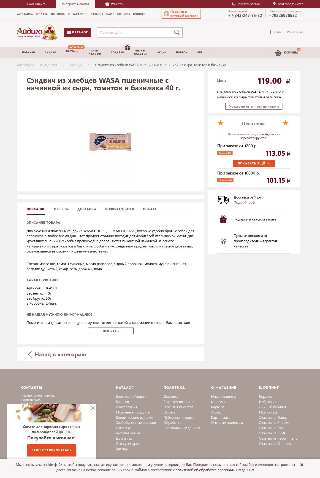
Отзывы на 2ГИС (272, 432)
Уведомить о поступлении (254, 106)
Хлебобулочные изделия (37, 64)
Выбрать (111, 331)
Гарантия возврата (178, 401)
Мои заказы (268, 412)
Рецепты (114, 4)
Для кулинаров (128, 443)
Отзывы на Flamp (273, 417)
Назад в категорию (57, 354)
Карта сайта (220, 417)
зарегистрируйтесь (253, 138)
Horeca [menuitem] (181, 52)
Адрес (216, 412)
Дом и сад (124, 438)
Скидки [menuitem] (50, 52)
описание (36, 209)
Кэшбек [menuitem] (139, 14)
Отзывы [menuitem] (96, 14)
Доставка (171, 396)
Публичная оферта (178, 417)
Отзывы (61, 209)
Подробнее (244, 202)
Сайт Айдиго (36, 4)
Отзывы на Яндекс (274, 422)
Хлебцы (76, 64)
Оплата (150, 209)
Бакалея (122, 401)
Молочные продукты (133, 412)
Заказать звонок (245, 4)
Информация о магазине (223, 399)
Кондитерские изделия (134, 417)
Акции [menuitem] (161, 52)
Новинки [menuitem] (28, 52)
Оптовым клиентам (227, 422)
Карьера (218, 406)
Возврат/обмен (119, 209)
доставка (86, 209)
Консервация (126, 406)
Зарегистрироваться (51, 450)
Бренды (122, 448)
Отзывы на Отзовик (275, 443)
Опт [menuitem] (199, 52)
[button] (181, 14)
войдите (268, 134)
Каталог (77, 32)
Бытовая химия (128, 432)
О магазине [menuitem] (77, 14)
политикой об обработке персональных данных (215, 469)
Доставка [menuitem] (25, 14)
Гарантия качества (178, 406)
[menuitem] (72, 52)
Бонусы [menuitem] (123, 14)
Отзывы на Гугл (271, 427)
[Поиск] (178, 32)
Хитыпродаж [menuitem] (95, 52)
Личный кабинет (272, 406)
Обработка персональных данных (181, 425)
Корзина (266, 396)
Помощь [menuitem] (58, 14)
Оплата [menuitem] (42, 14)
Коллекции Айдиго (131, 396)
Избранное (268, 401)
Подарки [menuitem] (120, 50)
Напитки (123, 427)
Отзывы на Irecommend (278, 438)
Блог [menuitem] (110, 14)
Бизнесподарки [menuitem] (140, 52)
